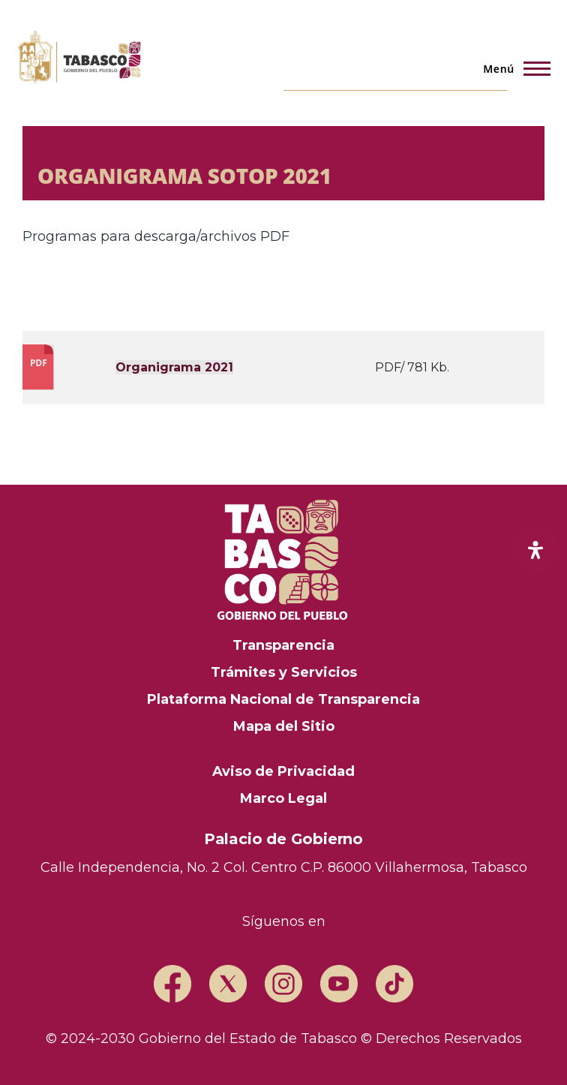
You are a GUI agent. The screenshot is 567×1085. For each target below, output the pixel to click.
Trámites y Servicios (284, 672)
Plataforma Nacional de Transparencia (283, 699)
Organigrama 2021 (174, 367)
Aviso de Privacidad (283, 771)
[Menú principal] (512, 68)
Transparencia (283, 645)
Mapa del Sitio (283, 726)
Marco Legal (283, 798)
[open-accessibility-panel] (536, 550)
